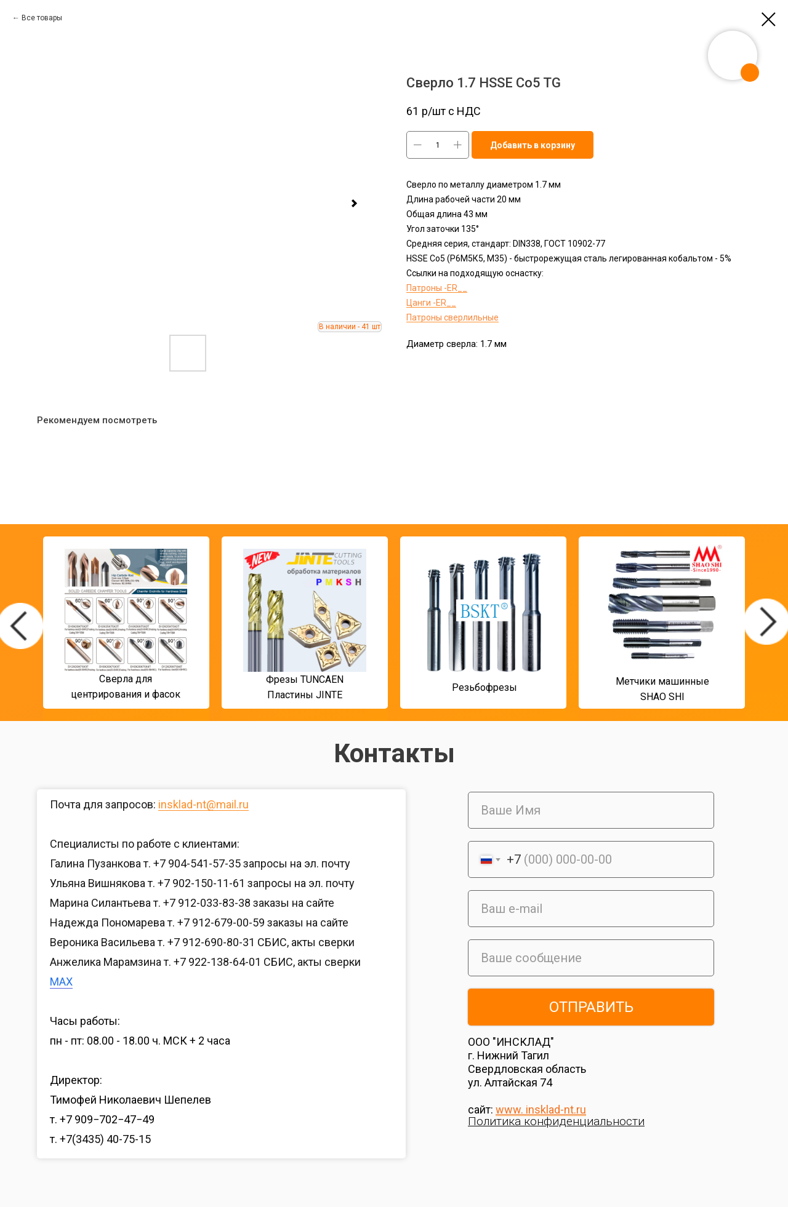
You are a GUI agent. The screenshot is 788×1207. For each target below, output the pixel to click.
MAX (61, 981)
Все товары (42, 18)
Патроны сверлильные (452, 317)
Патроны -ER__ (436, 288)
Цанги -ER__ (431, 303)
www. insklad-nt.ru (541, 1109)
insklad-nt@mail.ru (203, 804)
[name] (591, 810)
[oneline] (591, 957)
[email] (591, 908)
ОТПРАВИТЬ (591, 1007)
